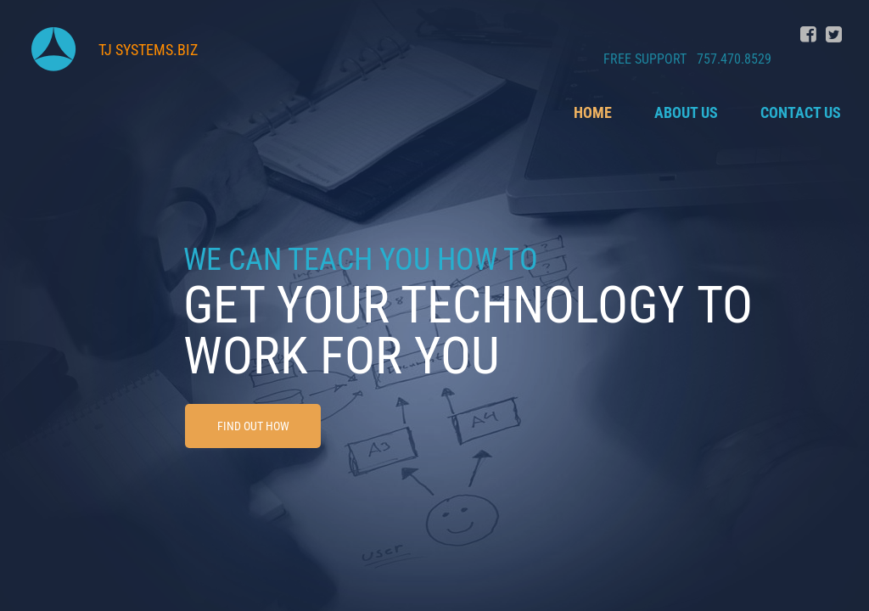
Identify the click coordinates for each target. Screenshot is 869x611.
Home (593, 112)
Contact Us (800, 112)
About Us (686, 112)
